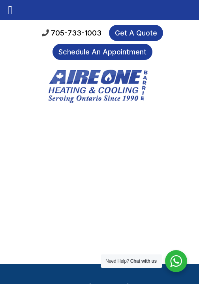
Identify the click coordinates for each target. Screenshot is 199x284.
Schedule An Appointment (102, 52)
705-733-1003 (76, 33)
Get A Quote (136, 33)
